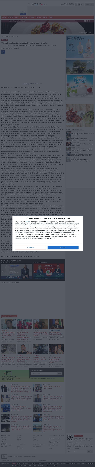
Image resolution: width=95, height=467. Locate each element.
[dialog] (47, 233)
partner (28, 221)
